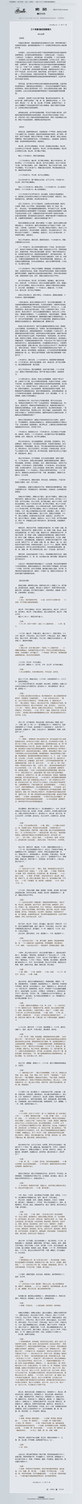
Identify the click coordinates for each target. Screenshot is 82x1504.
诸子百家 (20, 2)
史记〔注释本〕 (29, 2)
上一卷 (61, 25)
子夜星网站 (12, 2)
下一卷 (65, 25)
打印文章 (61, 1489)
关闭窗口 (52, 1489)
